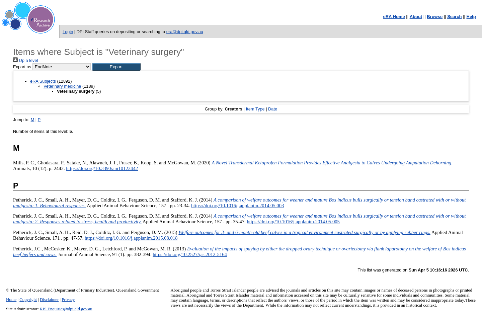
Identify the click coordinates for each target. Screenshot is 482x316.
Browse (435, 16)
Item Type (255, 108)
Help (471, 16)
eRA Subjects (43, 81)
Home (11, 299)
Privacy (68, 299)
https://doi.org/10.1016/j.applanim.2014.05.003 (237, 205)
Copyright (28, 299)
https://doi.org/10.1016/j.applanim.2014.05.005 (293, 221)
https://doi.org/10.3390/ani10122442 (102, 168)
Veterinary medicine (62, 86)
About (416, 16)
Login (68, 31)
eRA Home (394, 16)
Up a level (25, 60)
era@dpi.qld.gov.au (184, 31)
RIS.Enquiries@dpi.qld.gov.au (66, 309)
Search (454, 16)
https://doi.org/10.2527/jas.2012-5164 (190, 254)
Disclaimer (49, 299)
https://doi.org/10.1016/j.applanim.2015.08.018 (131, 238)
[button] (116, 67)
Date (272, 108)
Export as (22, 66)
